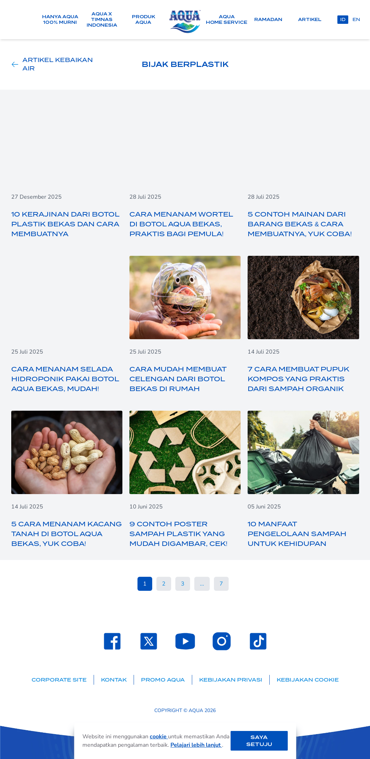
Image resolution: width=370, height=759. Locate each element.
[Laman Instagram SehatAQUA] (221, 641)
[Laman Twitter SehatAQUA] (148, 641)
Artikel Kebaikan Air (52, 64)
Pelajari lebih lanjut (196, 745)
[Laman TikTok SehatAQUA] (258, 641)
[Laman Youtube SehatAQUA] (185, 641)
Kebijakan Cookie (308, 680)
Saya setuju (259, 740)
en (356, 19)
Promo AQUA (163, 680)
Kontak (114, 680)
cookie (159, 736)
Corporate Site (59, 680)
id (342, 19)
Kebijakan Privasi (230, 680)
